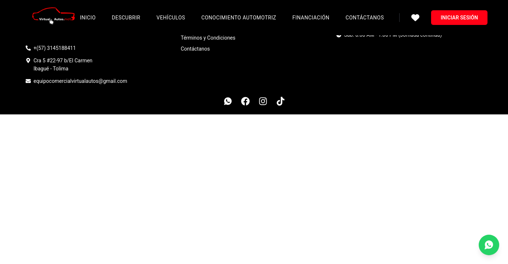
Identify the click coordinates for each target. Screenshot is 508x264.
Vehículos (170, 18)
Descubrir (126, 18)
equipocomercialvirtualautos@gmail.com (80, 81)
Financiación (310, 18)
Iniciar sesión (459, 18)
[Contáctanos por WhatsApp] (489, 245)
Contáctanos (365, 18)
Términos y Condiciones (208, 38)
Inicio (88, 18)
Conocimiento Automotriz (239, 18)
